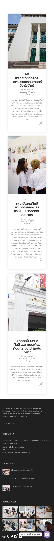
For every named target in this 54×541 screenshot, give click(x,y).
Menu (47, 5)
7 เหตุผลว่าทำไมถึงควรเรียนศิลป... (22, 486)
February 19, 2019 (27, 92)
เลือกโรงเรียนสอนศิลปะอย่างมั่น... (22, 470)
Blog (27, 74)
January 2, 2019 (27, 221)
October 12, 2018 (27, 358)
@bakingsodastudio (16, 447)
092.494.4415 (11, 450)
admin (27, 89)
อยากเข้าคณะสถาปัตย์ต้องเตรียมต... (23, 478)
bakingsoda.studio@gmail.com (18, 452)
